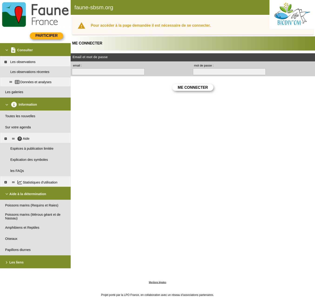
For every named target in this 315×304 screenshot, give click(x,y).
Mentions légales (157, 282)
